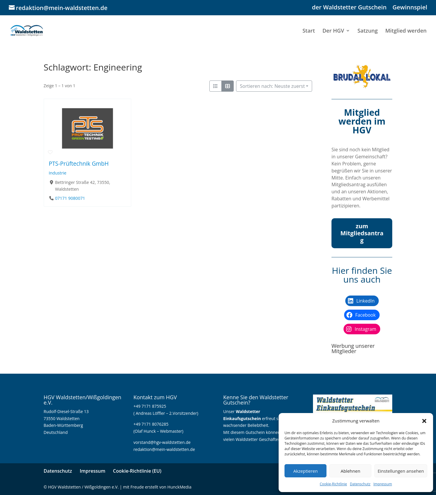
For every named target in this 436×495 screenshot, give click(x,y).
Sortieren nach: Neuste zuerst (272, 86)
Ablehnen (350, 471)
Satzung (368, 31)
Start (308, 31)
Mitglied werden (406, 31)
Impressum (382, 483)
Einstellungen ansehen (401, 471)
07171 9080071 (70, 198)
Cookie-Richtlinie (333, 483)
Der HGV (333, 31)
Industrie (57, 173)
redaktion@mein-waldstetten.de (164, 449)
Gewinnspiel (410, 7)
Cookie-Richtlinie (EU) (137, 471)
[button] (424, 421)
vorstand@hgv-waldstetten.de (162, 442)
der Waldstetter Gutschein (349, 7)
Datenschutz (360, 483)
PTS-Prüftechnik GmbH (79, 163)
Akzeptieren (305, 471)
